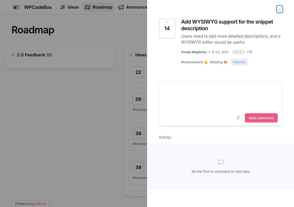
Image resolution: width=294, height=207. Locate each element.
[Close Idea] (280, 9)
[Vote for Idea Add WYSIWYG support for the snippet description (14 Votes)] (167, 28)
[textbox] (220, 96)
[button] (242, 52)
